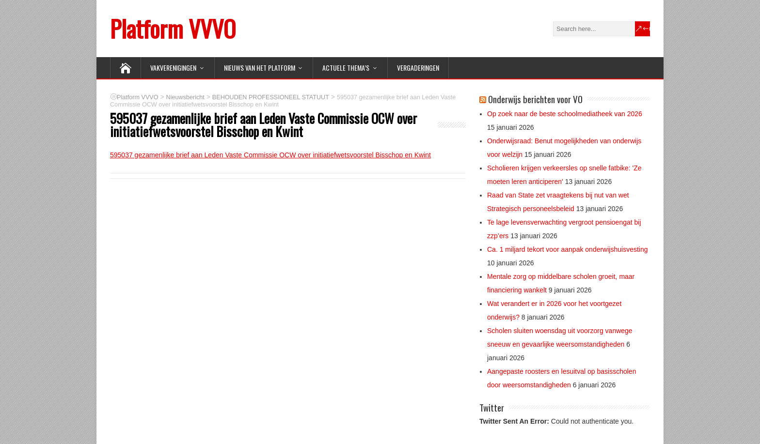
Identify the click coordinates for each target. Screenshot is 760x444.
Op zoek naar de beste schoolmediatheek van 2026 (564, 114)
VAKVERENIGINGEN (173, 67)
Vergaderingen (418, 67)
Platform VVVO (173, 28)
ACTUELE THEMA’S (345, 67)
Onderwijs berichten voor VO (535, 99)
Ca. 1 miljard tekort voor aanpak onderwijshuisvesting (567, 249)
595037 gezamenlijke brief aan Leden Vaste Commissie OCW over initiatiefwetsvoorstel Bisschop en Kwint (270, 155)
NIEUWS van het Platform (259, 67)
